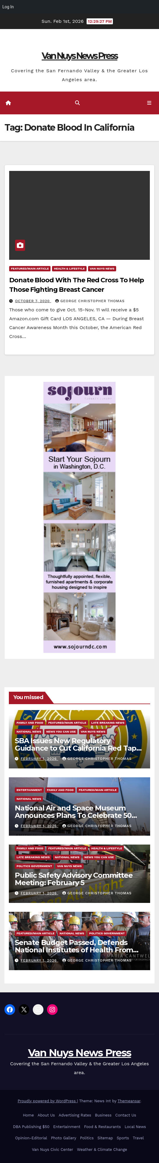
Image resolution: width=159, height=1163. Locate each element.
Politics (87, 1138)
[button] (77, 103)
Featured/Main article (30, 268)
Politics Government (34, 866)
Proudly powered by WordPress (47, 1101)
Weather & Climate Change (102, 1149)
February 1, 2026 (39, 759)
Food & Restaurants (102, 1126)
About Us (46, 1115)
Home (28, 1115)
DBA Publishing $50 (31, 1126)
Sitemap (105, 1138)
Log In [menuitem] (8, 6)
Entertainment (29, 790)
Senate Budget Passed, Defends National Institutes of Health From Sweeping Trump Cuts (74, 950)
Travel (138, 1138)
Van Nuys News (102, 268)
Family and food (30, 722)
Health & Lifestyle (69, 268)
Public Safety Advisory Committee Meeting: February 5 (74, 879)
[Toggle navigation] (149, 103)
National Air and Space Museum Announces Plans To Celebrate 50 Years (73, 815)
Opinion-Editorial (31, 1138)
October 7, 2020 (33, 301)
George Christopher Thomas (89, 301)
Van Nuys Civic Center (52, 1149)
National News (29, 731)
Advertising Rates (75, 1115)
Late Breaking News (107, 722)
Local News (135, 1126)
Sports (123, 1138)
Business (103, 1115)
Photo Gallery (63, 1138)
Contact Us (125, 1115)
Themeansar (129, 1101)
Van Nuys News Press (79, 55)
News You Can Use (61, 731)
